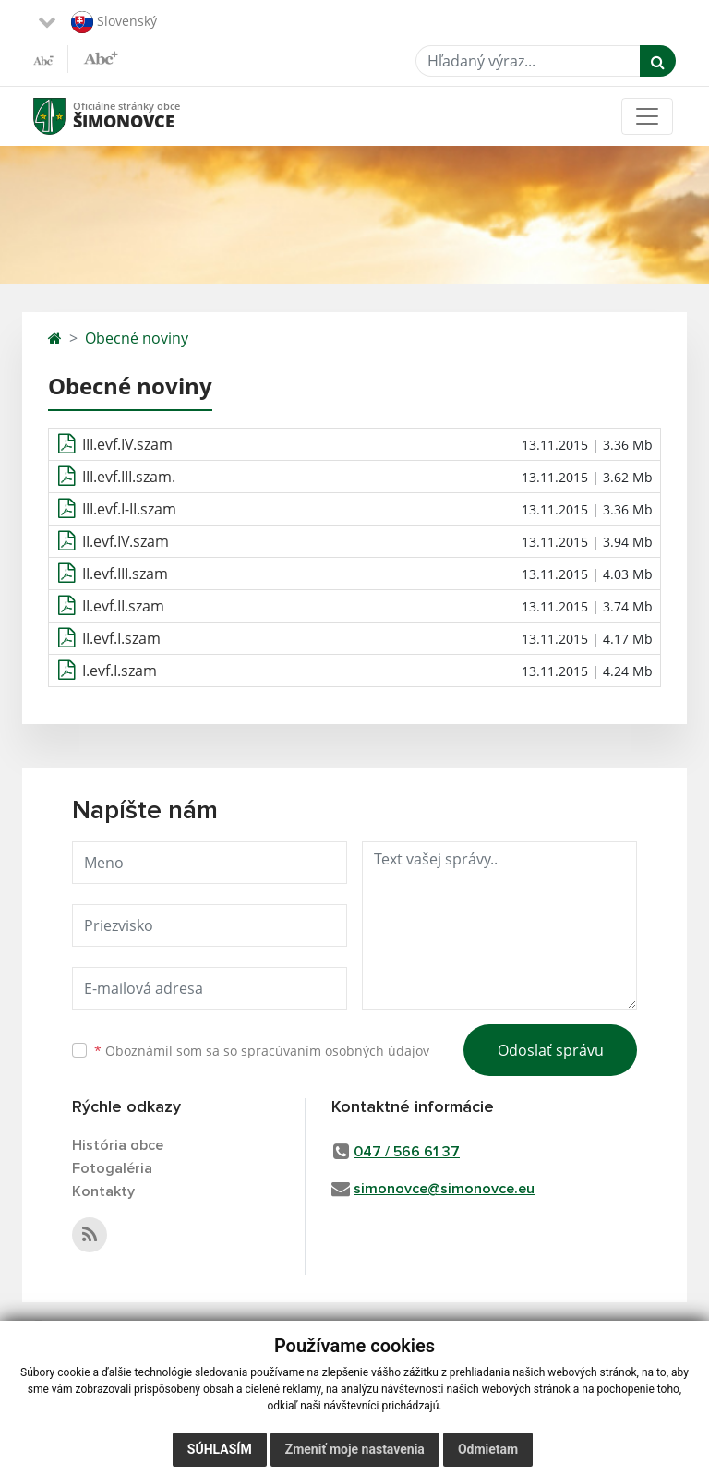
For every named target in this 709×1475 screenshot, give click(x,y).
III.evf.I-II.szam (129, 509)
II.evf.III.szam (125, 573)
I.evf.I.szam (119, 670)
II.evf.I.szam (121, 638)
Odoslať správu (551, 1050)
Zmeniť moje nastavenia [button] (355, 1449)
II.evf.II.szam (123, 606)
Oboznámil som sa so (261, 1050)
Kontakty (103, 1191)
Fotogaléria (112, 1168)
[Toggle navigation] (647, 116)
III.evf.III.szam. (128, 476)
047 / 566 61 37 (407, 1151)
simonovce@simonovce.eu (444, 1188)
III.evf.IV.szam (127, 444)
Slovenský (114, 22)
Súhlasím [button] (219, 1449)
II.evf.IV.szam (125, 541)
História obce (117, 1145)
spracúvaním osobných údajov (335, 1050)
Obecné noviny (136, 338)
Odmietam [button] (488, 1449)
